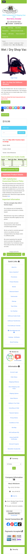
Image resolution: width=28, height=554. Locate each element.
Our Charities (14, 311)
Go (14, 468)
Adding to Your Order (14, 403)
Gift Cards (11, 33)
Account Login (14, 372)
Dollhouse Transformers (14, 321)
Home (3, 27)
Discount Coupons (14, 444)
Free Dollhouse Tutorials (14, 325)
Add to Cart (21, 132)
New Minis (18, 27)
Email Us (14, 496)
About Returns (14, 398)
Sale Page (10, 27)
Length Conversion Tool (10, 169)
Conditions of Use (14, 422)
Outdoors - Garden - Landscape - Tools (13, 43)
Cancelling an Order (14, 408)
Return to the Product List (14, 254)
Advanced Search (14, 291)
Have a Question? (20, 33)
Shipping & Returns (14, 382)
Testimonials (14, 296)
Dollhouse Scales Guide (17, 30)
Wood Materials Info (14, 331)
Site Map (14, 427)
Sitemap (14, 301)
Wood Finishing (14, 342)
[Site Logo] (14, 9)
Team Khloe (14, 306)
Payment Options (13, 413)
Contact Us (5, 36)
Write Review (5, 114)
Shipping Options (14, 393)
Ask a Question (6, 102)
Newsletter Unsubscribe (14, 449)
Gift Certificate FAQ (14, 432)
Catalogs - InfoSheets (14, 337)
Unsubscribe (14, 515)
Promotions (5, 30)
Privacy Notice (14, 418)
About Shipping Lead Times (14, 387)
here (9, 196)
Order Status (14, 377)
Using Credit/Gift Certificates (14, 438)
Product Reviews (14, 282)
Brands (4, 33)
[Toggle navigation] (4, 2)
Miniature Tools (7, 45)
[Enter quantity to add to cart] (10, 132)
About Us (14, 267)
